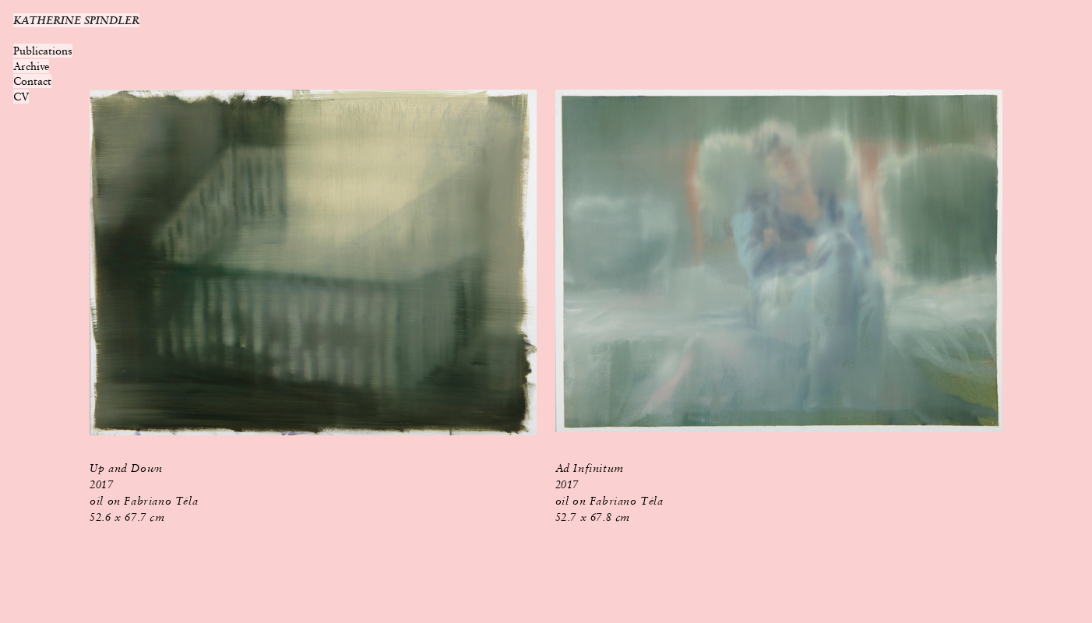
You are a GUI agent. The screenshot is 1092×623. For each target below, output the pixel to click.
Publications (42, 51)
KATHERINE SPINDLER (76, 20)
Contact (32, 81)
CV (21, 97)
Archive (31, 66)
